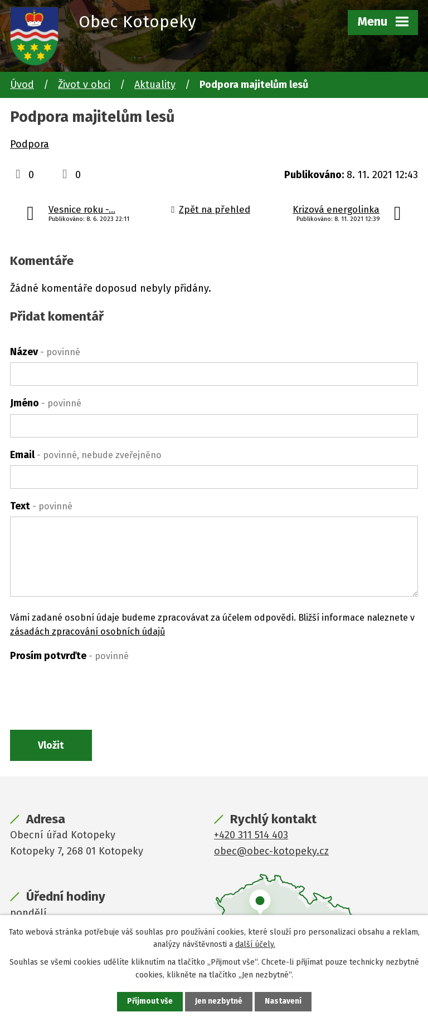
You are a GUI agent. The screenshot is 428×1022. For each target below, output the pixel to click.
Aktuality (155, 84)
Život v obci (84, 84)
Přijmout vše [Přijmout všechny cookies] (150, 1001)
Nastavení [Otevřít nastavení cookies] (283, 1001)
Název (45, 352)
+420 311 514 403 (251, 836)
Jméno (45, 403)
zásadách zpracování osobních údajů (87, 631)
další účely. (255, 944)
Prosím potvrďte (69, 656)
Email (86, 455)
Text (41, 506)
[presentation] (94, 688)
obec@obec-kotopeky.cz (271, 852)
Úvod (22, 84)
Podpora (29, 144)
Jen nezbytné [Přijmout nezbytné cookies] (218, 1001)
